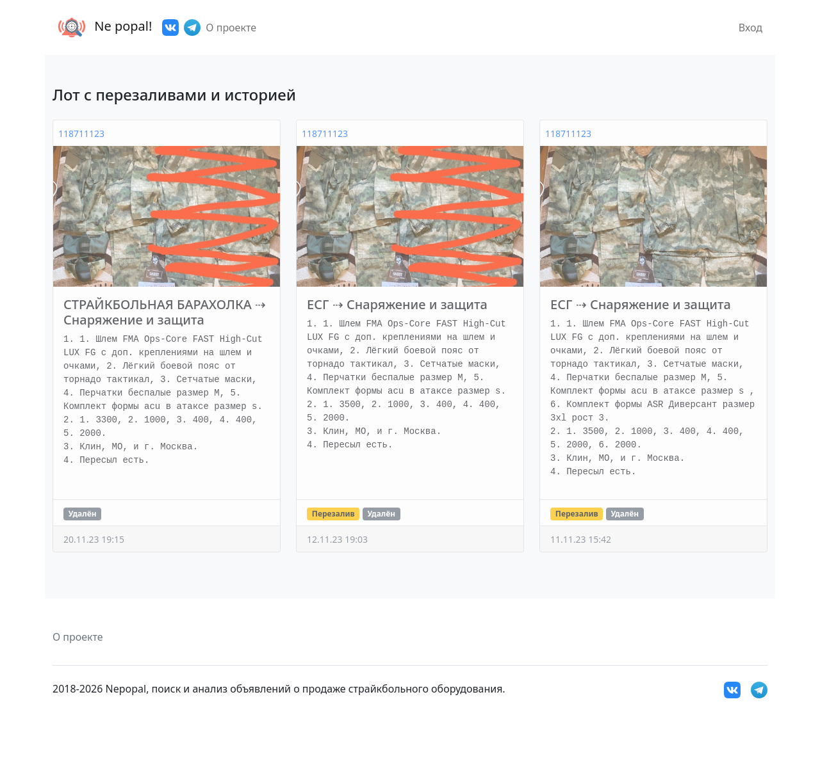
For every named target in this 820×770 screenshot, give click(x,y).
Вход (750, 27)
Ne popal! (102, 27)
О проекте (231, 27)
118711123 (81, 133)
